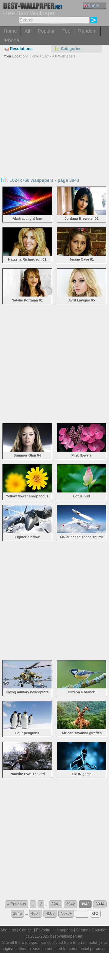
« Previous (16, 904)
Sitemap (83, 930)
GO (95, 913)
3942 (70, 904)
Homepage (63, 930)
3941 (55, 904)
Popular (46, 31)
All (27, 31)
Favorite (43, 930)
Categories (68, 49)
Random (87, 31)
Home (10, 31)
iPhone (11, 40)
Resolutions (18, 49)
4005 (50, 913)
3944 (99, 904)
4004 (35, 913)
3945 (17, 913)
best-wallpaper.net (66, 936)
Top (66, 31)
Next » (66, 913)
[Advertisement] (54, 117)
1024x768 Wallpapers (58, 56)
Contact (26, 930)
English (91, 5)
